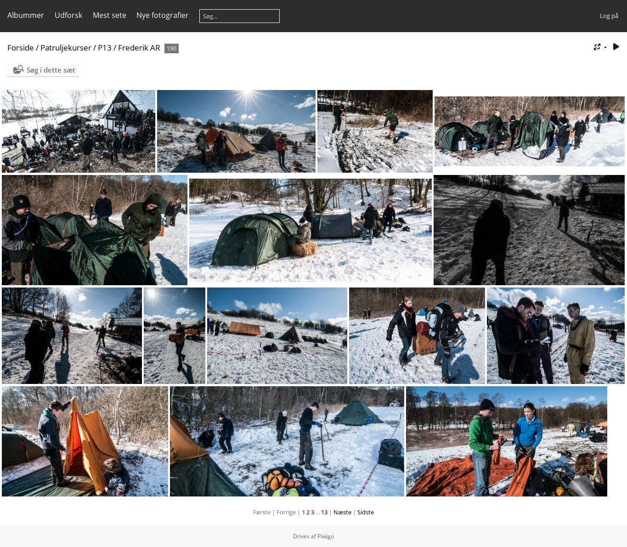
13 (324, 512)
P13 (105, 47)
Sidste (365, 512)
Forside (20, 47)
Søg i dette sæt (51, 69)
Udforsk (68, 15)
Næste (342, 512)
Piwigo (325, 536)
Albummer (25, 15)
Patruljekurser (65, 47)
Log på (609, 15)
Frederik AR (139, 47)
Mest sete (109, 15)
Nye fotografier (162, 15)
